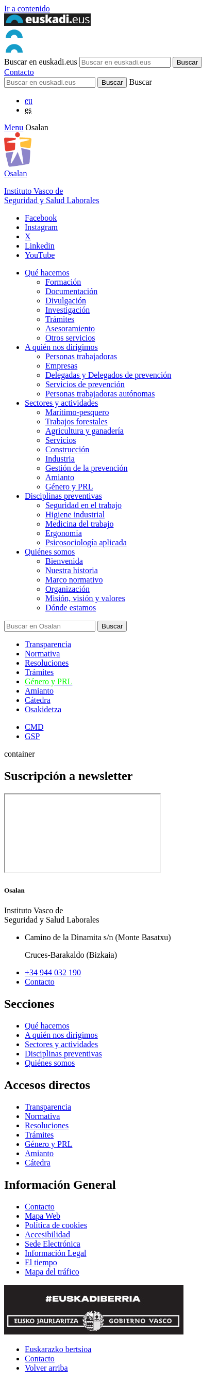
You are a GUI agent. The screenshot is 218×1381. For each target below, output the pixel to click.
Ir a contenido (27, 8)
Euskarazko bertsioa (58, 1349)
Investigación (67, 309)
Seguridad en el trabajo (83, 505)
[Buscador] (49, 82)
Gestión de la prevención (86, 468)
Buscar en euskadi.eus (40, 61)
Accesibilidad (47, 1234)
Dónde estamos (70, 607)
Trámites (59, 319)
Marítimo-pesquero (77, 412)
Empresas (61, 365)
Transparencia (48, 644)
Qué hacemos (47, 272)
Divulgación (65, 300)
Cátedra (38, 700)
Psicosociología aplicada (86, 542)
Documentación (71, 291)
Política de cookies (56, 1225)
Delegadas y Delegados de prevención (108, 375)
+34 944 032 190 (53, 972)
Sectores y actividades (61, 402)
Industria (60, 458)
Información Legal (56, 1253)
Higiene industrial (75, 514)
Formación (63, 282)
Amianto (59, 477)
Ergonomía (63, 533)
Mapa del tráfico (52, 1271)
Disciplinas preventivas (63, 496)
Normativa (42, 653)
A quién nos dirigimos (61, 347)
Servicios (60, 440)
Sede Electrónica (52, 1243)
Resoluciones (47, 662)
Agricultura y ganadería (84, 430)
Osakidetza (43, 709)
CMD (34, 727)
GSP (32, 736)
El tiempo (41, 1262)
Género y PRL (69, 486)
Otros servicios (70, 337)
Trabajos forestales (76, 421)
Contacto (19, 72)
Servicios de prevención (85, 384)
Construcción (67, 449)
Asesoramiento (70, 328)
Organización (67, 589)
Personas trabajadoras (81, 356)
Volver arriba (46, 1367)
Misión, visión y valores (85, 598)
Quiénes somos (50, 551)
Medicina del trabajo (79, 523)
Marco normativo (74, 579)
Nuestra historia (71, 570)
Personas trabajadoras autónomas (100, 393)
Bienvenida (64, 561)
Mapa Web (42, 1215)
